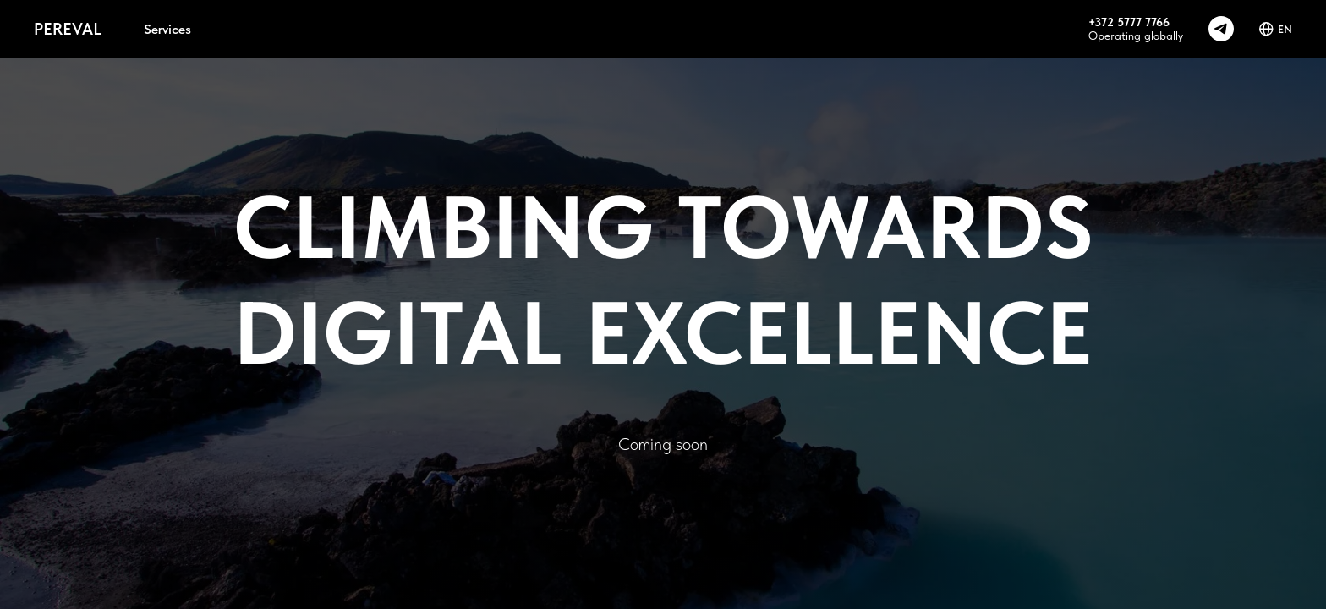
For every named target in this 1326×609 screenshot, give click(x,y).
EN (1275, 29)
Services (167, 29)
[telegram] (1221, 28)
